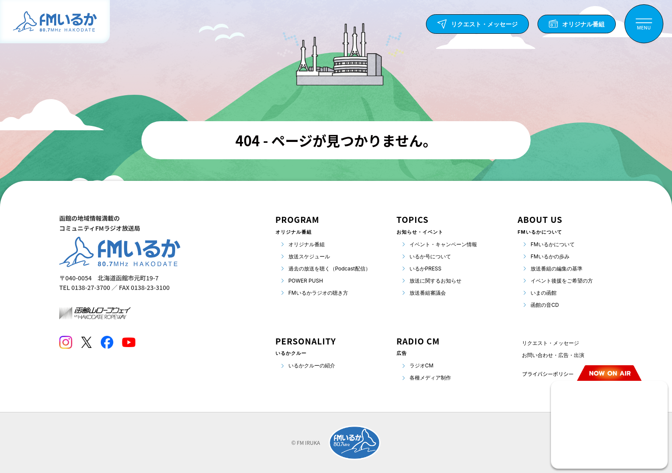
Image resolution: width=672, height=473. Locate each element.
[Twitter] (86, 342)
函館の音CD (545, 305)
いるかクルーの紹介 (311, 365)
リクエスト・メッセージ (550, 343)
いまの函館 (544, 293)
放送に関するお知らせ (435, 280)
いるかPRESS (426, 268)
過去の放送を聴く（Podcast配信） (329, 268)
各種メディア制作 (430, 377)
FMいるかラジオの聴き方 (318, 293)
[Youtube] (128, 342)
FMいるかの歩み (550, 256)
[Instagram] (65, 342)
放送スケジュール (309, 256)
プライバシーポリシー (548, 373)
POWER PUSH (305, 280)
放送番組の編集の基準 (556, 268)
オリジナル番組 (306, 244)
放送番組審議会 (428, 293)
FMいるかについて (553, 244)
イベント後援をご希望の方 (562, 280)
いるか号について (430, 256)
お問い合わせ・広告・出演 (553, 355)
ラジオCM (422, 365)
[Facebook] (106, 342)
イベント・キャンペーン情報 (443, 244)
